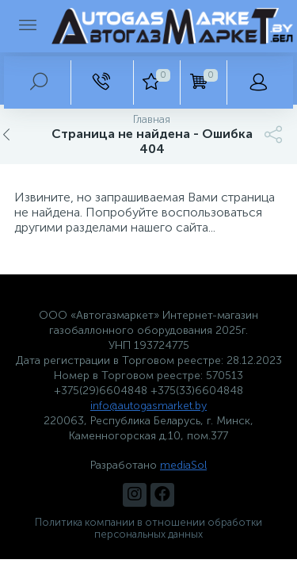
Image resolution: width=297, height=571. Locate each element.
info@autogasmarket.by (148, 405)
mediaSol (183, 465)
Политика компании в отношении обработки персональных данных (148, 528)
